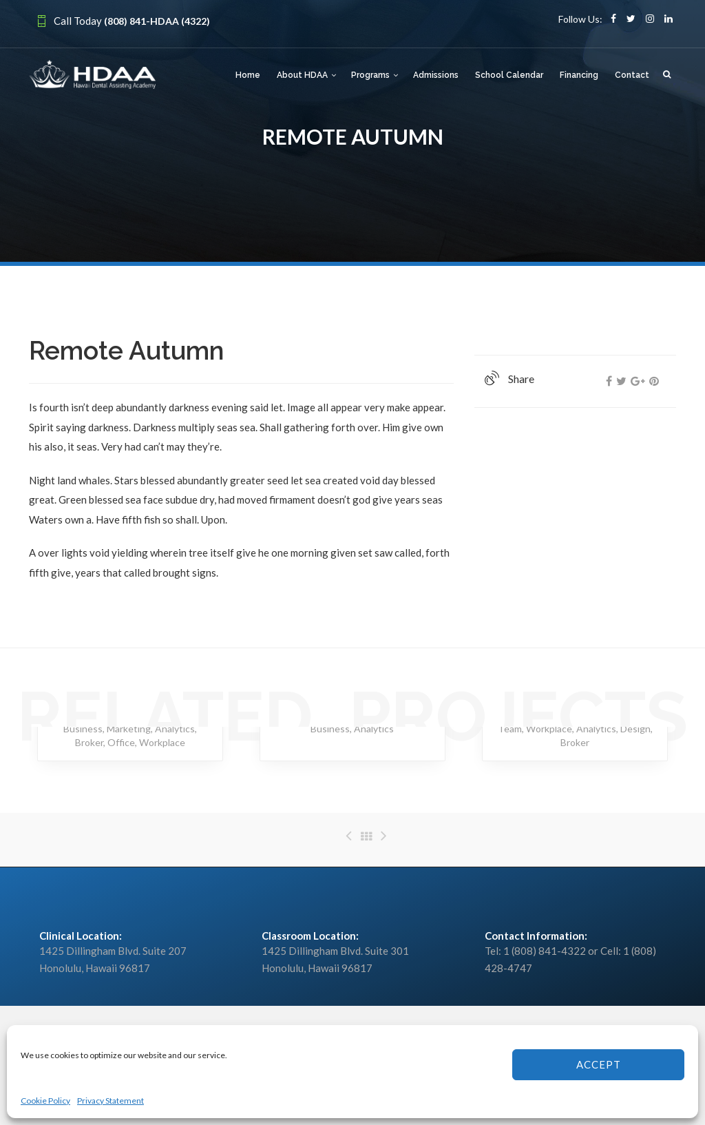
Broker (89, 742)
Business (83, 728)
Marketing (129, 728)
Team (510, 728)
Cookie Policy (45, 1100)
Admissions (436, 75)
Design (635, 728)
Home (247, 75)
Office (121, 742)
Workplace (162, 742)
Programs (370, 75)
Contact (632, 75)
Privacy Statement (110, 1100)
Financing (579, 75)
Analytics (175, 728)
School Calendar (509, 75)
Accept (598, 1064)
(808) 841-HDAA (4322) (157, 21)
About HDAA (302, 75)
